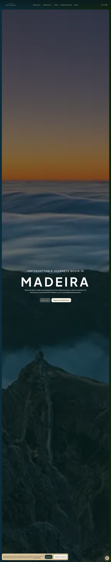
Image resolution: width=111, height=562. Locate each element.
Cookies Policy (37, 557)
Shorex (56, 5)
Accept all (48, 557)
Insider (76, 5)
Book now (45, 300)
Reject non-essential (60, 557)
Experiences (47, 5)
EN (106, 5)
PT (104, 5)
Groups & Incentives (66, 5)
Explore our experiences (61, 300)
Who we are (37, 5)
